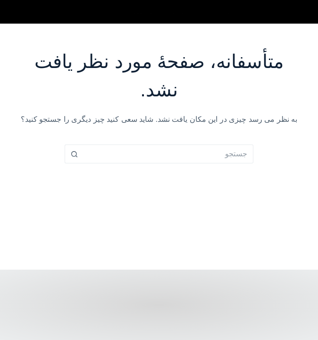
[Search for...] (168, 153)
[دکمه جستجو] (74, 153)
